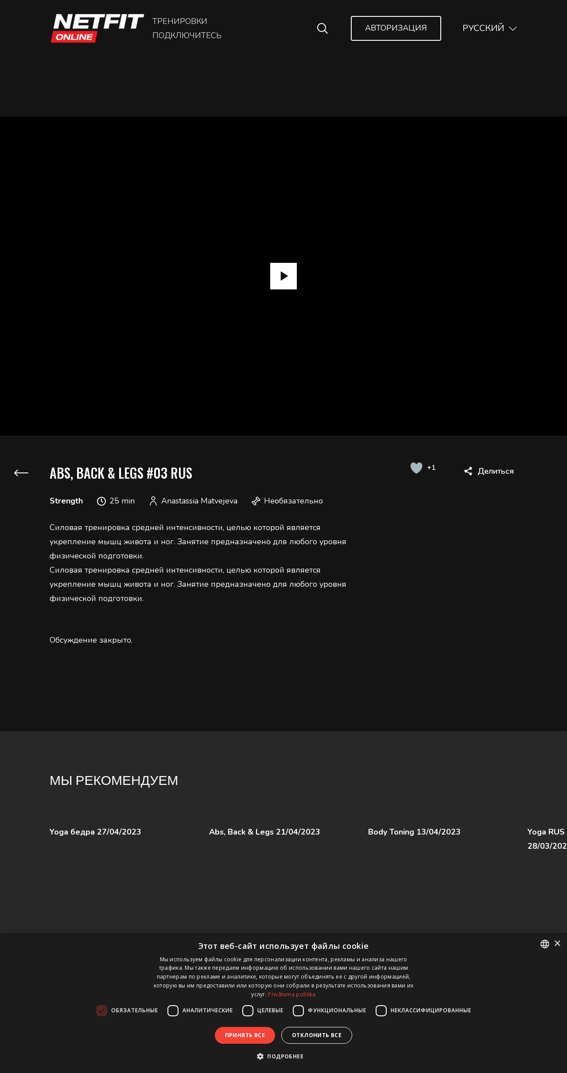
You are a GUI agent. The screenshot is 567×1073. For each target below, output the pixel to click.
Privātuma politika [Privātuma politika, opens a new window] (291, 994)
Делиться (496, 471)
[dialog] (283, 1003)
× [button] (557, 943)
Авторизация (396, 28)
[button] (283, 1056)
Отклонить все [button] (317, 1035)
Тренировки (179, 21)
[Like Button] (416, 468)
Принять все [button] (245, 1035)
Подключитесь (186, 35)
